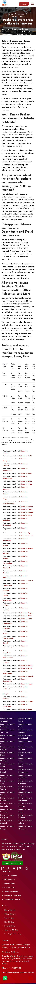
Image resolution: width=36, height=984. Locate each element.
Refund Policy (9, 888)
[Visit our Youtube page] (14, 868)
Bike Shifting (9, 922)
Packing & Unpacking (12, 896)
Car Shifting (9, 918)
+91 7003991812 (15, 968)
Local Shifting (9, 926)
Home (11, 14)
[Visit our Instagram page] (8, 868)
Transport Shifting (11, 930)
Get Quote (24, 4)
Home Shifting (9, 910)
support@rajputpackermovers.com (21, 972)
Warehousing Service (12, 899)
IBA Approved (9, 880)
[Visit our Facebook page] (3, 868)
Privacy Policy (9, 884)
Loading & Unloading (12, 934)
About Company (10, 876)
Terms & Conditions (11, 892)
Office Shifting (10, 914)
